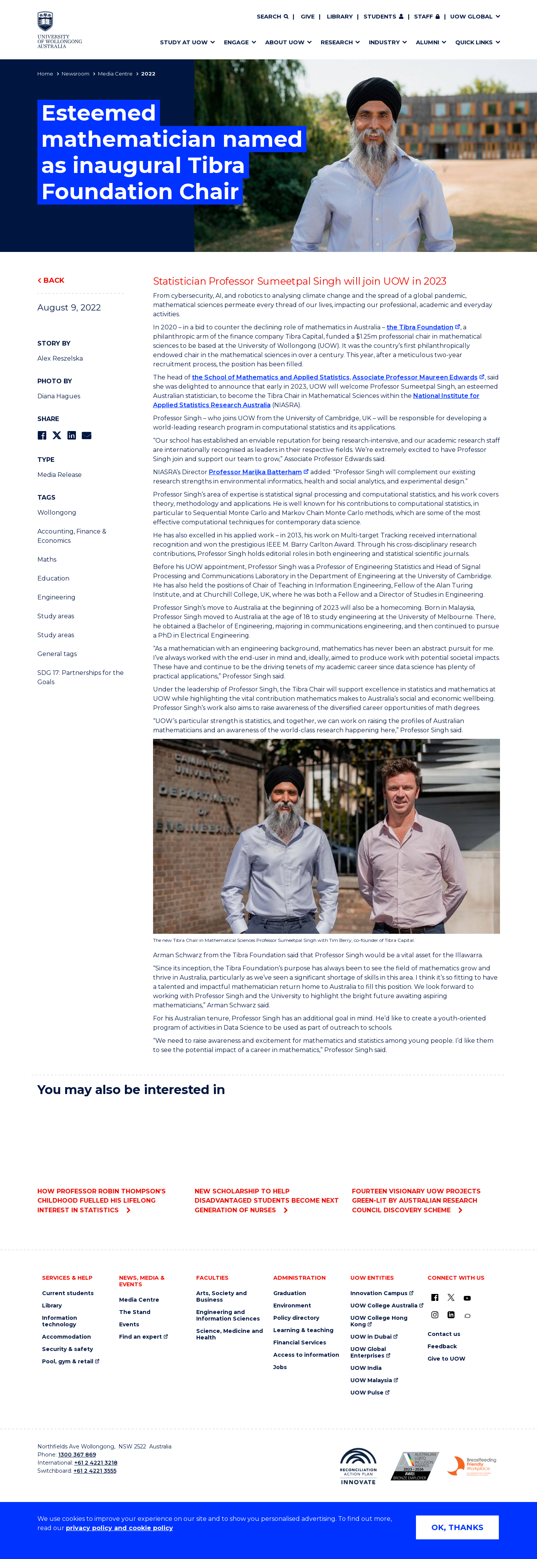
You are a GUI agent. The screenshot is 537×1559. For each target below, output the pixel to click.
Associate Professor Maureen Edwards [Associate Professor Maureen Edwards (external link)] (415, 377)
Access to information (306, 1355)
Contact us (444, 1334)
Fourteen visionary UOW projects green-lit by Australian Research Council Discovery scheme (426, 1158)
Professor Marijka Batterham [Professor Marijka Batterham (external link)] (255, 472)
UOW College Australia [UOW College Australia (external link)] (383, 1305)
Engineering (56, 597)
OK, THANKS (457, 1527)
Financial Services (299, 1342)
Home (45, 73)
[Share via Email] (86, 435)
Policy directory (296, 1318)
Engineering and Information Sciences (228, 1315)
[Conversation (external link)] (467, 1316)
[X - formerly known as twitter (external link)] (451, 1297)
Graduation (289, 1293)
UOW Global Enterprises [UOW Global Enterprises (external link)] (368, 1352)
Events (129, 1324)
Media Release (59, 474)
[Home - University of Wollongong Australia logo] (59, 29)
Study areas (55, 616)
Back (54, 280)
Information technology (59, 1321)
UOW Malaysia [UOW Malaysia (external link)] (371, 1380)
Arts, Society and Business (221, 1296)
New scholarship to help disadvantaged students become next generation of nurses (268, 1158)
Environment (292, 1305)
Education (53, 578)
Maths (46, 559)
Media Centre (115, 73)
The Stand (134, 1312)
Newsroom (75, 73)
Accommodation (66, 1337)
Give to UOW (446, 1359)
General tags (57, 654)
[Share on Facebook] (41, 435)
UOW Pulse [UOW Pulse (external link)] (367, 1393)
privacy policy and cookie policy (119, 1528)
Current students (68, 1293)
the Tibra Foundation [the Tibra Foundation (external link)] (420, 327)
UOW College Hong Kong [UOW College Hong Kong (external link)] (378, 1321)
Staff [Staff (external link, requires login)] (423, 16)
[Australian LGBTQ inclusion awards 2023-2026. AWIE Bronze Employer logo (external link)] (415, 1466)
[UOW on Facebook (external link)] (435, 1297)
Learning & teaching (303, 1330)
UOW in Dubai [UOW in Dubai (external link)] (371, 1337)
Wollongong (56, 512)
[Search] (272, 17)
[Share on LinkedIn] (71, 435)
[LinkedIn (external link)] (451, 1314)
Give (308, 16)
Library (340, 16)
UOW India (366, 1368)
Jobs (280, 1367)
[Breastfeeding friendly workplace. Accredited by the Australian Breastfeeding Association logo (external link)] (471, 1466)
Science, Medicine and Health (229, 1334)
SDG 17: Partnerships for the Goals (80, 677)
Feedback (442, 1346)
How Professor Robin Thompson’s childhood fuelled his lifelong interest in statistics (111, 1158)
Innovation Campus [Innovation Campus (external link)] (378, 1293)
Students (380, 16)
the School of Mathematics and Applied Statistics (271, 377)
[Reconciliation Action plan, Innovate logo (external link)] (358, 1466)
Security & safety (67, 1349)
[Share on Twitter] (57, 435)
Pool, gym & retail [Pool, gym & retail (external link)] (67, 1361)
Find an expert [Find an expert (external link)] (140, 1337)
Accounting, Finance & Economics (71, 536)
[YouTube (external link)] (467, 1298)
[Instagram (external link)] (435, 1314)
